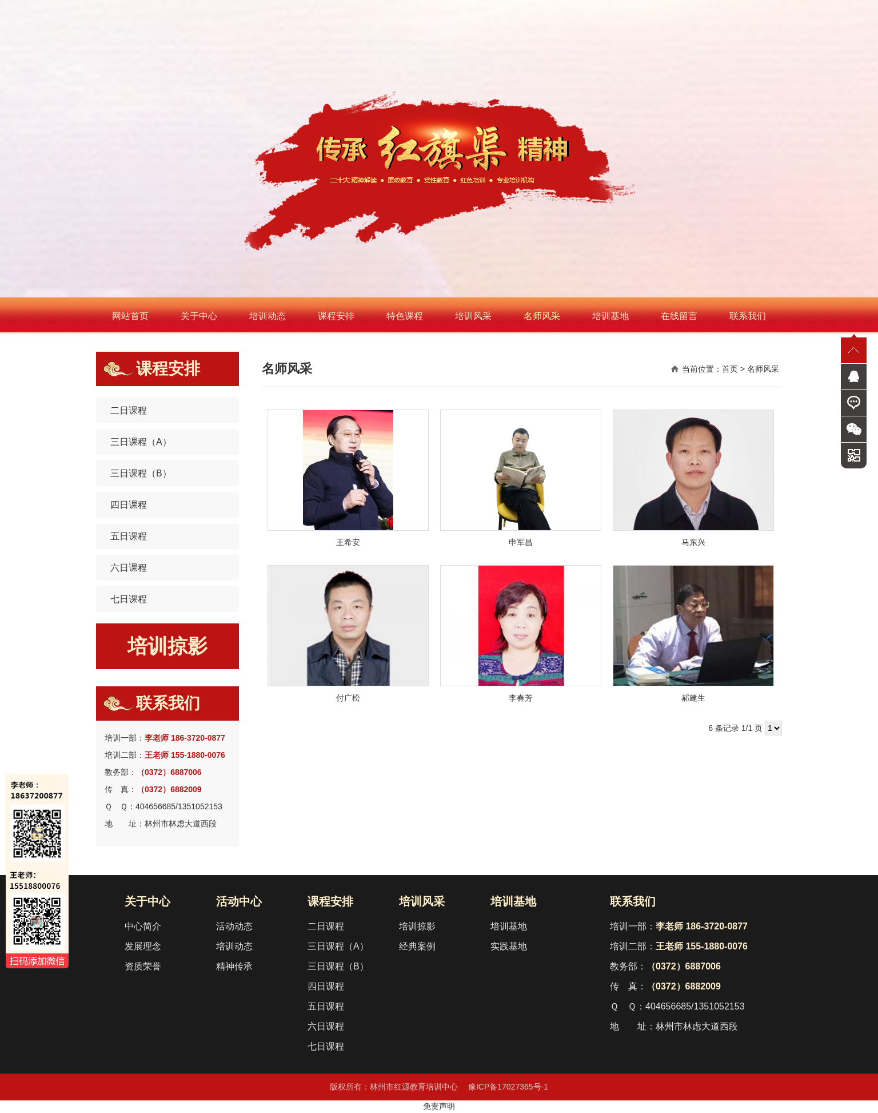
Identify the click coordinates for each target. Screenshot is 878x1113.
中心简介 (143, 926)
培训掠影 (167, 646)
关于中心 (199, 316)
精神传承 (234, 966)
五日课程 (128, 536)
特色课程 (404, 316)
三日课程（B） (140, 473)
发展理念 (143, 946)
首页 (730, 368)
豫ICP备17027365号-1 (508, 1086)
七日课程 (128, 599)
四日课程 (128, 505)
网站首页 (130, 316)
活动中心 (239, 901)
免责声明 (439, 1106)
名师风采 (542, 316)
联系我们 (747, 316)
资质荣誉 (143, 966)
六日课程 (128, 568)
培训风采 (473, 316)
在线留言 (679, 316)
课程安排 (336, 316)
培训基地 (610, 316)
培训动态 (267, 316)
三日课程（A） (140, 442)
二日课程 (128, 410)
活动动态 (234, 926)
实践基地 (508, 946)
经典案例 (417, 946)
